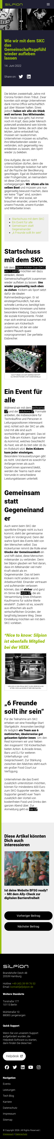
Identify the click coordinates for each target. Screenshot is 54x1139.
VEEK (26, 593)
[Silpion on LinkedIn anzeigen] (23, 1067)
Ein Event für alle (22, 222)
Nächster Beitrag (28, 926)
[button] (13, 4)
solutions (26, 411)
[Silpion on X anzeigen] (15, 1067)
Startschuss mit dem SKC (28, 219)
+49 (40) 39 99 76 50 (23, 983)
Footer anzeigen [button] (11, 14)
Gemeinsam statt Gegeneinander (23, 227)
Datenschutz (21, 1134)
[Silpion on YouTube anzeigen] (31, 1067)
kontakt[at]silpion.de (21, 986)
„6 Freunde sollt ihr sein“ (26, 232)
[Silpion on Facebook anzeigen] (7, 1067)
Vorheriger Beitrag (28, 915)
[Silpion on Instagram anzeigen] (38, 1067)
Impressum (8, 1134)
